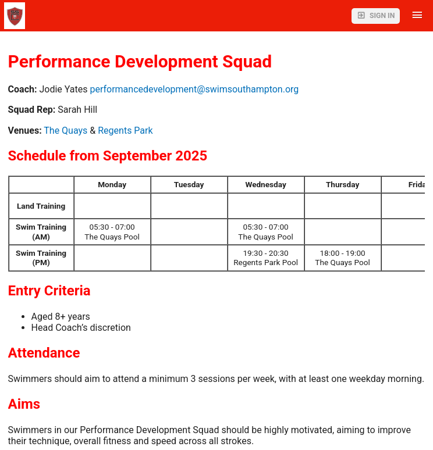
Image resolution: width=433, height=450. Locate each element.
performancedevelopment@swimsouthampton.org (194, 89)
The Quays (65, 130)
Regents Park (125, 130)
